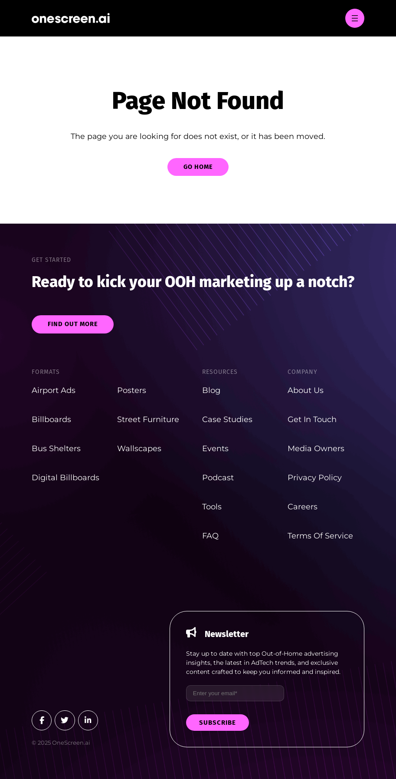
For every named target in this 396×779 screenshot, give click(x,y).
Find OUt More (73, 324)
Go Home (198, 167)
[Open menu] (354, 18)
